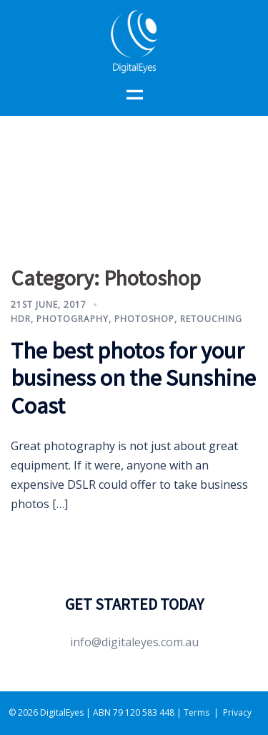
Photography (72, 319)
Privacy (237, 712)
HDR (21, 319)
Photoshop (144, 319)
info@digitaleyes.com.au (134, 642)
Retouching (211, 319)
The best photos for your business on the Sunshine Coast (133, 378)
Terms (196, 712)
